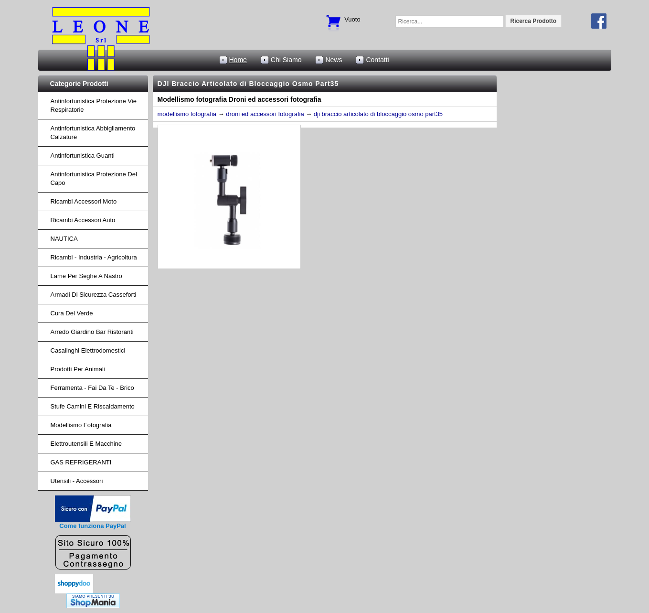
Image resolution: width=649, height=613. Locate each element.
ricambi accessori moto (84, 201)
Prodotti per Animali (78, 369)
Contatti (377, 60)
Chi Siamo (286, 60)
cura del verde (72, 313)
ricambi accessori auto (83, 220)
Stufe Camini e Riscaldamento (93, 406)
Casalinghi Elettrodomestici (88, 350)
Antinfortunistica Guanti (83, 155)
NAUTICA (64, 238)
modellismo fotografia (187, 114)
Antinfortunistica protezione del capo (94, 178)
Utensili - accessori (77, 480)
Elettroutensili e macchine (86, 443)
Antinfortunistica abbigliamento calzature (93, 132)
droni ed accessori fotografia (265, 114)
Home (238, 60)
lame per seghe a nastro (86, 276)
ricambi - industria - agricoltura (94, 257)
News (333, 60)
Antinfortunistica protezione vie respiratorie (94, 105)
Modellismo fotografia (81, 425)
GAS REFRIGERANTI (81, 462)
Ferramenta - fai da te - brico (92, 387)
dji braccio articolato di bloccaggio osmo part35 (378, 114)
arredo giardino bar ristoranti (92, 331)
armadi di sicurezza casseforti (94, 294)
